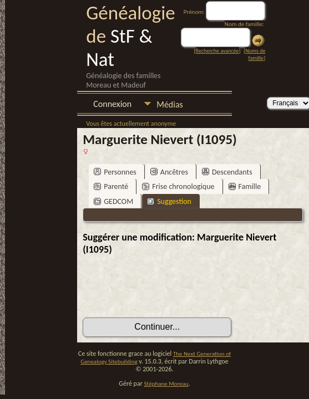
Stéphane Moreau (166, 383)
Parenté (111, 186)
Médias (169, 104)
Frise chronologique (178, 186)
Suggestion (169, 201)
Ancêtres (169, 172)
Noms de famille (255, 54)
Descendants (227, 172)
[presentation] (167, 286)
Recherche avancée (217, 50)
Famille (245, 186)
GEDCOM (113, 201)
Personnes (115, 172)
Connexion (112, 104)
